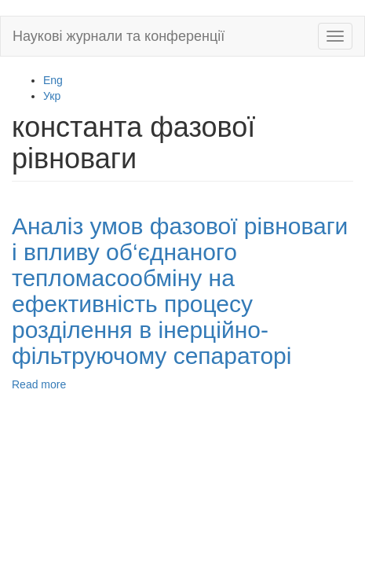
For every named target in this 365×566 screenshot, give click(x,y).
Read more (39, 384)
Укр (51, 96)
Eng (53, 80)
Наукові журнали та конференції (118, 36)
